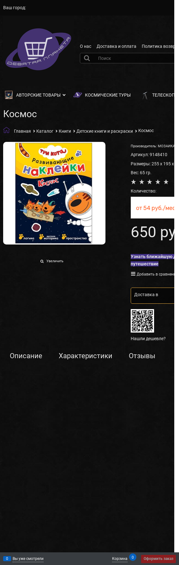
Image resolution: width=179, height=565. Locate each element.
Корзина (120, 558)
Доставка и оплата (116, 46)
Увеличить (54, 261)
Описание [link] (26, 355)
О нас (85, 46)
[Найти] (88, 58)
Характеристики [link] (85, 355)
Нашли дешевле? (148, 338)
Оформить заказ (158, 558)
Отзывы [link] (142, 355)
